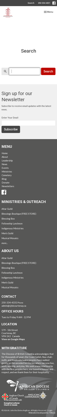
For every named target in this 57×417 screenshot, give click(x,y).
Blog (4, 178)
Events (5, 167)
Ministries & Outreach (24, 202)
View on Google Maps (13, 339)
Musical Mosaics (10, 238)
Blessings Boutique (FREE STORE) (19, 213)
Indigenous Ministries (13, 228)
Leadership (7, 160)
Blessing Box (8, 218)
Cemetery (7, 175)
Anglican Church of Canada (13, 396)
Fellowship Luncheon (12, 223)
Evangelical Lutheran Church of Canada (12, 402)
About (5, 156)
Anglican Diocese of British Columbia (29, 386)
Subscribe (11, 129)
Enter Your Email (10, 117)
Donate (5, 182)
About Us (10, 251)
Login (50, 410)
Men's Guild (7, 233)
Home (5, 153)
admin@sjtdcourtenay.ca (14, 305)
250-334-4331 (44, 3)
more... (5, 243)
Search (31, 3)
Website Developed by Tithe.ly (42, 412)
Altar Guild (7, 208)
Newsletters (8, 186)
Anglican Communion (36, 395)
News (4, 164)
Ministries (7, 171)
